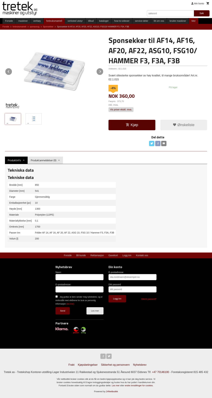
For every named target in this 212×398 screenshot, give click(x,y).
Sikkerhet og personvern (115, 364)
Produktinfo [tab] (14, 160)
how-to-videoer (122, 21)
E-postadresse (115, 272)
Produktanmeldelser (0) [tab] (43, 160)
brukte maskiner (178, 21)
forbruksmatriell (54, 21)
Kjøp (132, 125)
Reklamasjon (97, 255)
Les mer (95, 311)
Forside (9, 21)
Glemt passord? (149, 299)
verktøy (37, 21)
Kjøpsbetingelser (88, 364)
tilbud (91, 21)
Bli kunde (81, 255)
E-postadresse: (63, 284)
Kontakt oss (142, 255)
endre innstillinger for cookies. (139, 385)
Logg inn (126, 255)
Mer (194, 21)
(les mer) (70, 304)
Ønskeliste (183, 125)
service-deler (141, 21)
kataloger (104, 21)
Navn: (58, 272)
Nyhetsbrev (140, 364)
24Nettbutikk (112, 391)
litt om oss (159, 21)
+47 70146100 (160, 372)
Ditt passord (114, 284)
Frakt (71, 364)
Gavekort (113, 255)
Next (103, 71)
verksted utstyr (75, 21)
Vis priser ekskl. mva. (121, 109)
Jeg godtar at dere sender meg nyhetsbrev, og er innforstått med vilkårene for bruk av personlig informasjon (79, 300)
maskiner (23, 21)
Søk (202, 13)
